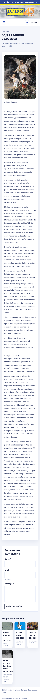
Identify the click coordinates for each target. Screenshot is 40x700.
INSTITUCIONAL (18, 2)
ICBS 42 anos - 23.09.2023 (33, 635)
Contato (34, 22)
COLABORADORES (31, 2)
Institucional (7, 698)
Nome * (20, 562)
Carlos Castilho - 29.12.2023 (7, 637)
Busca (24, 698)
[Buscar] (27, 22)
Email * (20, 575)
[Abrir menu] (4, 22)
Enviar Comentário (14, 606)
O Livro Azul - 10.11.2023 (20, 635)
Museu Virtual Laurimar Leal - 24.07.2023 (7, 666)
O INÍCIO (7, 2)
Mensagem (20, 592)
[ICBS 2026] (20, 12)
